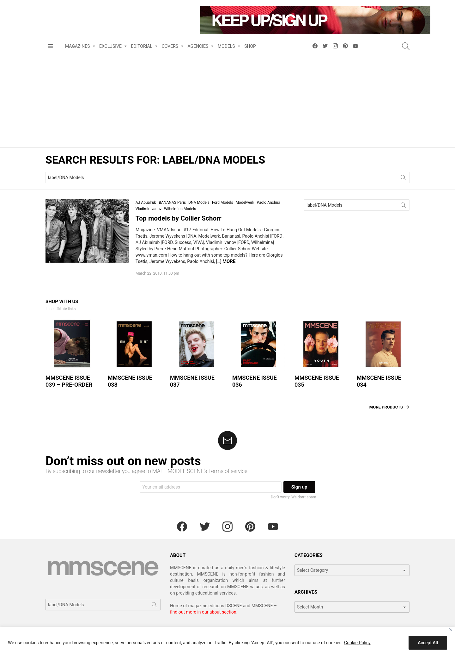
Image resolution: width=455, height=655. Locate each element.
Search (403, 190)
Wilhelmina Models (180, 220)
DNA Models (198, 214)
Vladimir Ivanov (148, 220)
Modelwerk (245, 214)
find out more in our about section (203, 623)
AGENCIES (198, 58)
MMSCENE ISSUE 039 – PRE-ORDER (69, 393)
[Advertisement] (228, 111)
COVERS (170, 58)
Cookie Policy (357, 642)
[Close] (450, 629)
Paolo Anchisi (268, 214)
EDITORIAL (141, 58)
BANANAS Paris (172, 214)
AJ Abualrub (146, 214)
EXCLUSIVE (110, 58)
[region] (227, 641)
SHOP (250, 57)
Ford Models (222, 214)
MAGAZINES (77, 58)
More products (386, 418)
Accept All (428, 642)
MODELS (226, 58)
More (229, 273)
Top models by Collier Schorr (178, 230)
